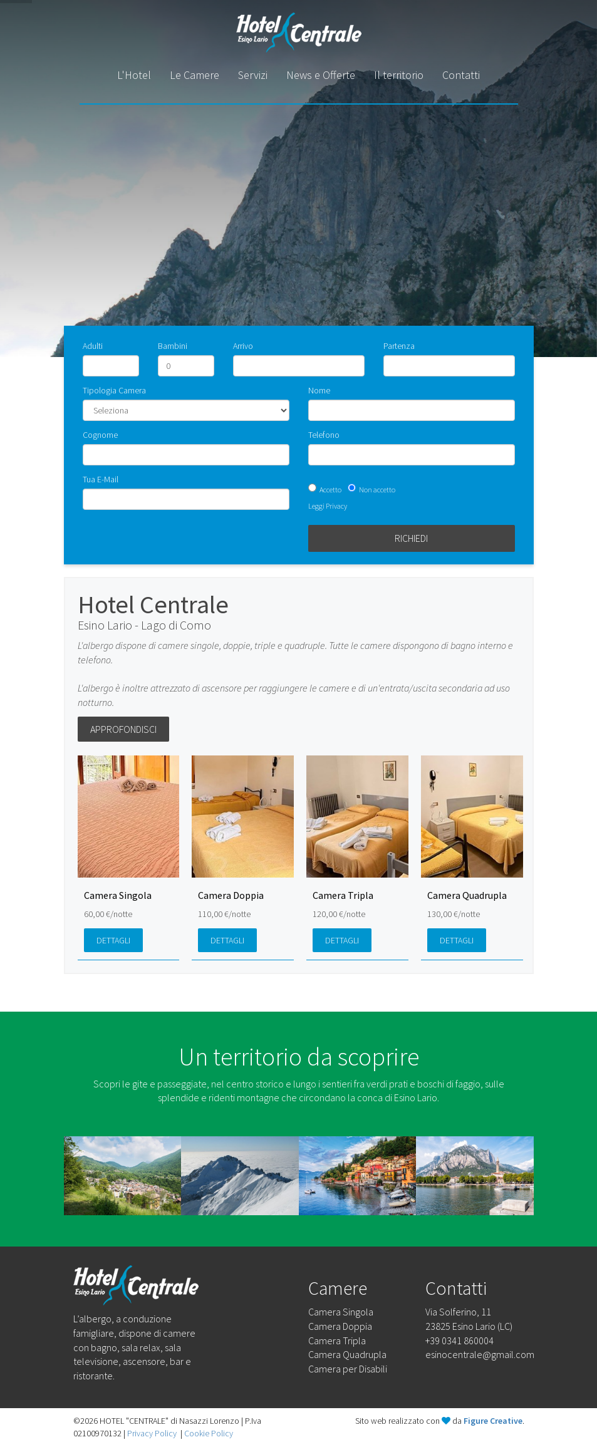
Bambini (172, 345)
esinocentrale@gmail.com (479, 1354)
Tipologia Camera (114, 390)
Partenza (399, 345)
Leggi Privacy (327, 506)
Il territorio (398, 75)
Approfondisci (123, 729)
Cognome (100, 434)
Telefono (324, 434)
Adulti (93, 345)
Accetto (330, 489)
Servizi (252, 75)
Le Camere (194, 75)
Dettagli (113, 940)
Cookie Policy (208, 1433)
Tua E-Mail (100, 479)
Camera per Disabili (347, 1368)
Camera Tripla (337, 1340)
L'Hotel (134, 75)
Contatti (461, 75)
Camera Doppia (340, 1326)
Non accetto (377, 489)
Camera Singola (340, 1311)
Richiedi (411, 538)
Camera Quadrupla (347, 1354)
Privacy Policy (152, 1433)
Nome (319, 390)
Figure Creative (493, 1420)
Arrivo (243, 345)
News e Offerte (320, 75)
